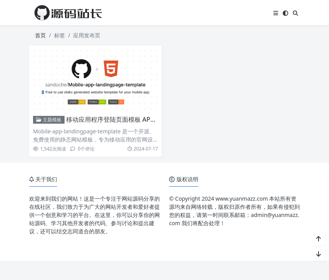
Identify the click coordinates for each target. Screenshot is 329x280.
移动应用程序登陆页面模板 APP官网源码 (122, 119)
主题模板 (48, 119)
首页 (40, 35)
